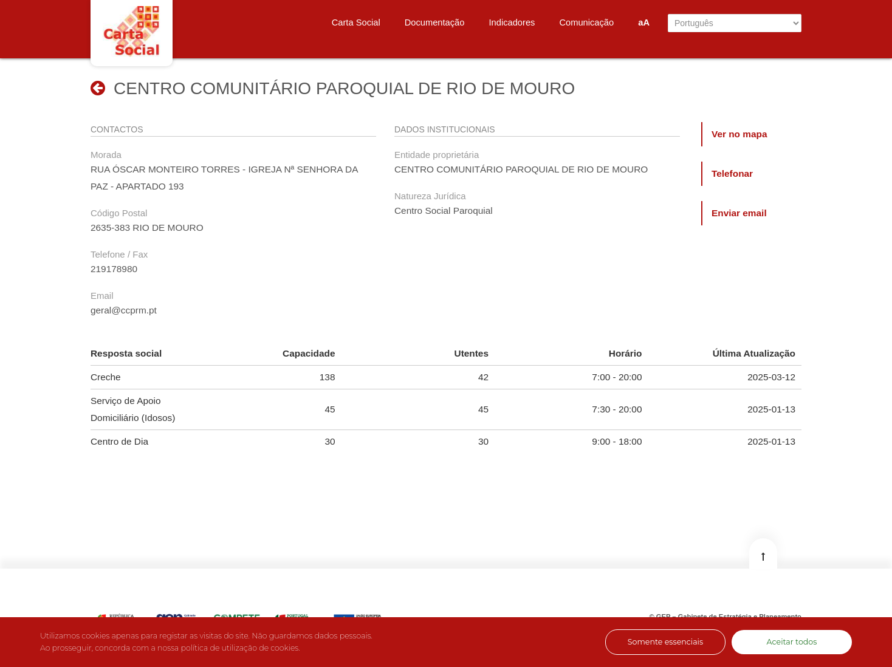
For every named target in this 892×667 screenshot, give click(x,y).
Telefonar (732, 173)
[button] (98, 88)
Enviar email (739, 213)
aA (644, 22)
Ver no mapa (739, 134)
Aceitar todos (792, 641)
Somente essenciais (665, 641)
